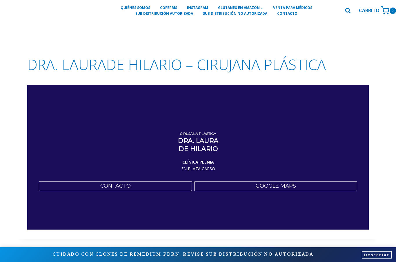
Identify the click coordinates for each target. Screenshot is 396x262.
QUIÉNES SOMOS (135, 7)
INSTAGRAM (197, 7)
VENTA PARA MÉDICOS (292, 7)
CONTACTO (287, 13)
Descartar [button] (374, 255)
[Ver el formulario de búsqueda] (348, 11)
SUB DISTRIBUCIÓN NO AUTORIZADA (235, 13)
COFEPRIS (168, 7)
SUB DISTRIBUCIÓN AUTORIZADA (164, 13)
